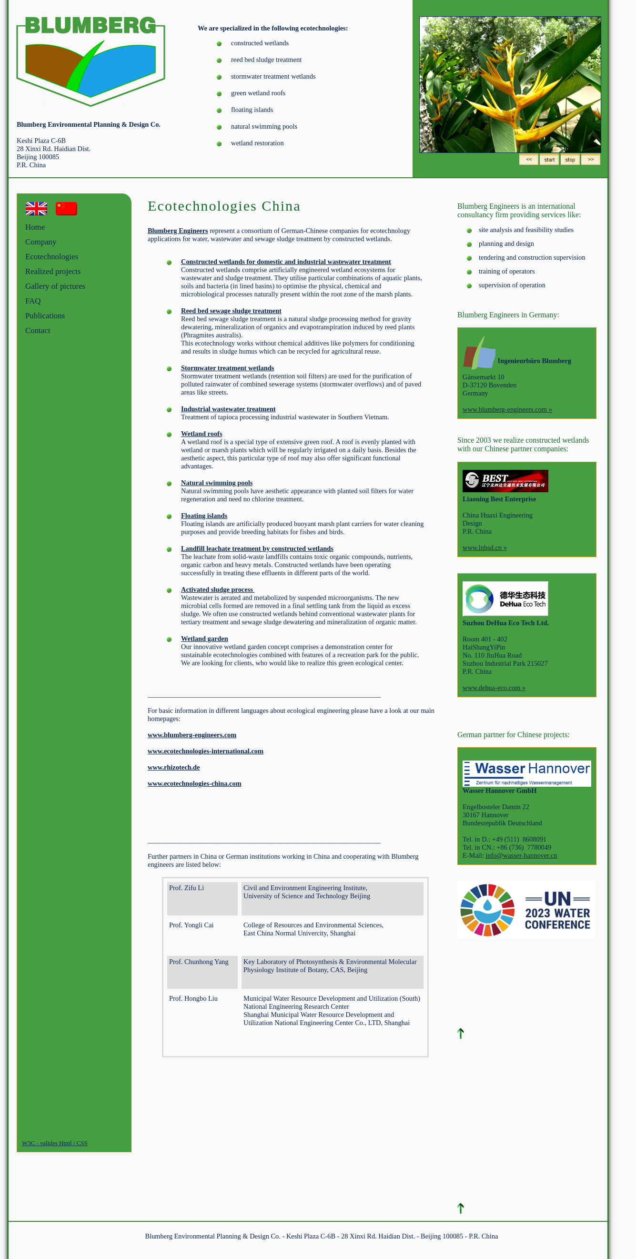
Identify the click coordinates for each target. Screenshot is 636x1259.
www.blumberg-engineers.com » (507, 409)
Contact (37, 330)
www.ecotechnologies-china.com (195, 783)
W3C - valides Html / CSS (55, 1143)
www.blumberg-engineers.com (192, 735)
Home (35, 227)
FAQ (32, 300)
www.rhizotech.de (174, 767)
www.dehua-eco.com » (494, 687)
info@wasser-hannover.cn (521, 855)
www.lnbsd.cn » (485, 547)
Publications (45, 315)
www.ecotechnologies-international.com (205, 751)
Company (40, 241)
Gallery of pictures (55, 286)
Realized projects (53, 271)
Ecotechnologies (51, 256)
